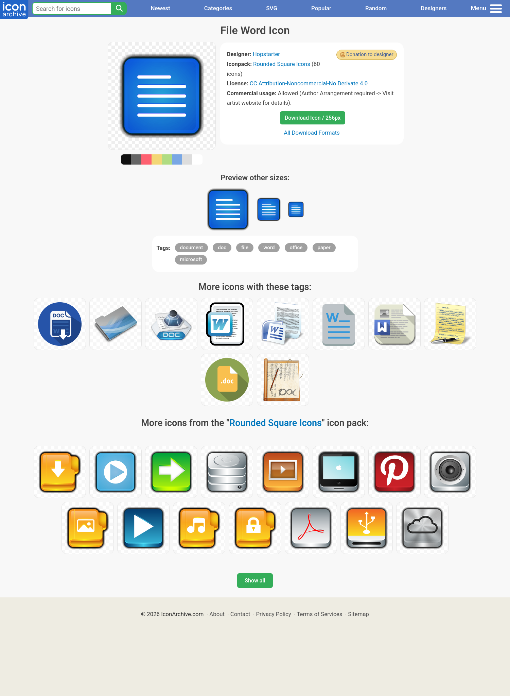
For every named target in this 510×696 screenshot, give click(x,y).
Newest (160, 8)
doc (222, 247)
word (269, 247)
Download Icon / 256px (312, 118)
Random (376, 8)
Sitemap (358, 614)
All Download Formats (312, 132)
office (296, 247)
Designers (433, 8)
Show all (255, 580)
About (217, 614)
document (191, 247)
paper (324, 247)
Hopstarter (266, 54)
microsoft (191, 259)
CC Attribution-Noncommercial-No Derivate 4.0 (309, 83)
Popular (321, 8)
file (244, 247)
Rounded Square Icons (281, 64)
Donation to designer (369, 54)
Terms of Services (319, 614)
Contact (240, 614)
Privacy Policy (273, 614)
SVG (271, 8)
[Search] (119, 8)
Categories (218, 8)
